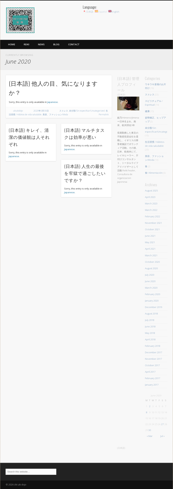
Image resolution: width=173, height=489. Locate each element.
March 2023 (151, 203)
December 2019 (153, 307)
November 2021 (153, 222)
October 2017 (152, 365)
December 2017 (153, 352)
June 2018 (150, 326)
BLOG (56, 44)
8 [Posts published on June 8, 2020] (146, 412)
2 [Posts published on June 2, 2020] (149, 406)
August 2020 (151, 268)
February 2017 (152, 378)
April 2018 (150, 339)
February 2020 (152, 294)
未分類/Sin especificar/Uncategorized (87, 110)
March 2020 (151, 287)
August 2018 (151, 313)
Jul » (162, 436)
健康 (147, 111)
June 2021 (150, 235)
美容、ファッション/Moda (55, 114)
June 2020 (150, 281)
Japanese (52, 102)
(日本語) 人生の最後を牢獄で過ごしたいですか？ (85, 173)
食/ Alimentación (154, 172)
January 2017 (151, 384)
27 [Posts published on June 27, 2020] (162, 424)
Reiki (26, 44)
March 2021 (151, 255)
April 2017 (150, 371)
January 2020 (151, 300)
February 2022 (152, 216)
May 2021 (150, 242)
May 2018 (150, 333)
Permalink (104, 114)
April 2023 (150, 197)
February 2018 (152, 345)
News (41, 44)
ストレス (63, 110)
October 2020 (152, 261)
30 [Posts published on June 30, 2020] (149, 430)
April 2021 (150, 248)
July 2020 (149, 274)
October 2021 (152, 229)
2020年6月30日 (41, 110)
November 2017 (153, 358)
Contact (73, 44)
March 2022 (151, 210)
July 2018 (149, 320)
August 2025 (151, 190)
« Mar (149, 436)
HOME (11, 44)
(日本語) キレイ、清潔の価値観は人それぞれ (29, 137)
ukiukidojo (18, 110)
